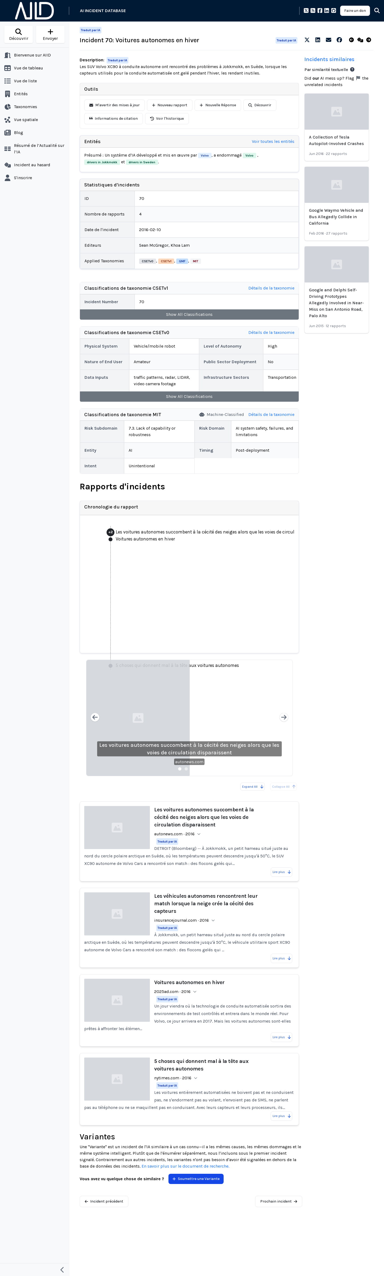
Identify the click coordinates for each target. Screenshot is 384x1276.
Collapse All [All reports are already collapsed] (284, 786)
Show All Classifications (189, 314)
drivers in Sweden (142, 162)
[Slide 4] (199, 768)
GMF (182, 261)
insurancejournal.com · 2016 (181, 920)
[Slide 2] (186, 768)
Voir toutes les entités (273, 141)
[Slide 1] (179, 768)
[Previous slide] (95, 718)
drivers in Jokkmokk (102, 162)
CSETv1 (166, 261)
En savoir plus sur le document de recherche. (185, 1166)
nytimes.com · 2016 (172, 1077)
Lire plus (282, 872)
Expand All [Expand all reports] (253, 786)
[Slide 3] (192, 768)
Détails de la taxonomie (271, 288)
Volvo (205, 155)
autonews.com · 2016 (174, 833)
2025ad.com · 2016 (172, 991)
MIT (195, 261)
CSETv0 (147, 261)
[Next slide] (284, 718)
